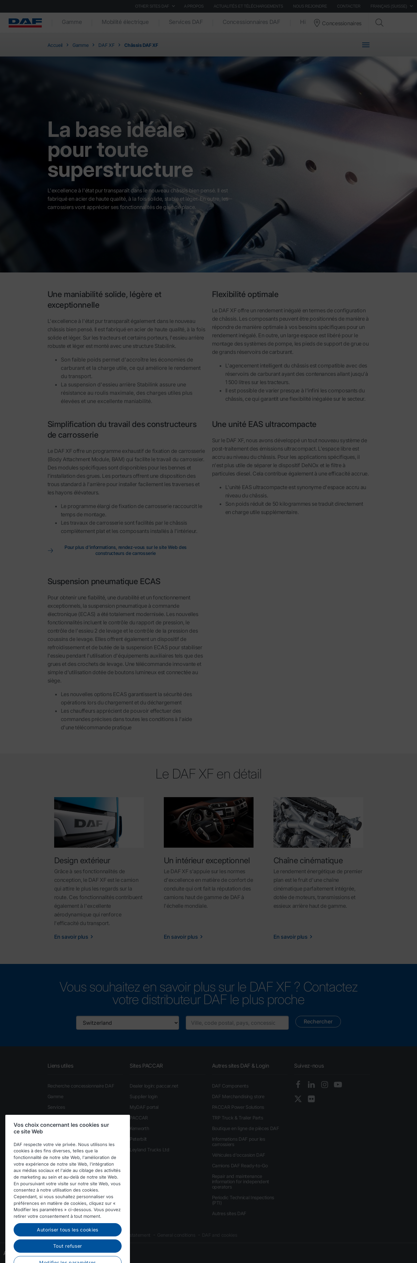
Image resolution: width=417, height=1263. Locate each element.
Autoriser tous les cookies (67, 1252)
